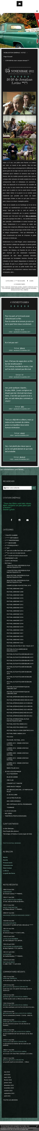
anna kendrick (16, 288)
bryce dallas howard (29, 288)
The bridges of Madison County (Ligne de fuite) (17, 834)
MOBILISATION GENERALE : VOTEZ (15, 52)
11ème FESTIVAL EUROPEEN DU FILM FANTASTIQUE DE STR (18, 571)
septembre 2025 (9, 1093)
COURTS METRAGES (11, 560)
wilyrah (22, 433)
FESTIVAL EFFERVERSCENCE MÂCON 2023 (20, 700)
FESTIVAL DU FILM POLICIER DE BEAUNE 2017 (19, 682)
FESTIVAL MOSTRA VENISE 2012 (17, 724)
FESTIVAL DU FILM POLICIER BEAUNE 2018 (20, 660)
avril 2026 (7, 1074)
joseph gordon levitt (30, 287)
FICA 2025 (10, 737)
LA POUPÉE (7, 954)
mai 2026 (7, 1072)
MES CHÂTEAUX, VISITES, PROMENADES (19, 804)
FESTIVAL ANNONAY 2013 (15, 607)
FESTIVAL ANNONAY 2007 (15, 588)
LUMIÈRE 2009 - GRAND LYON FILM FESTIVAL (17, 754)
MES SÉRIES (8, 813)
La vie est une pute (10, 811)
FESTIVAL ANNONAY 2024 (15, 639)
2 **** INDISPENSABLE (12, 540)
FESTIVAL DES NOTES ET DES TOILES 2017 (20, 646)
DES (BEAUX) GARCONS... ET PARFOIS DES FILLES (20, 790)
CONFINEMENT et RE (11, 558)
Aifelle (5, 978)
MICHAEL (6, 931)
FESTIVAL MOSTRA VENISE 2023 (17, 727)
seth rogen (6, 288)
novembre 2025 (9, 1088)
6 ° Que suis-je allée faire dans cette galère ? (18, 550)
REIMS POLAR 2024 (13, 768)
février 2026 (8, 1080)
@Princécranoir (7, 986)
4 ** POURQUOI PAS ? (12, 545)
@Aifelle (5, 996)
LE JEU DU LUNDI (12, 794)
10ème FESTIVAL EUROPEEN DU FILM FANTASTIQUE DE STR (18, 566)
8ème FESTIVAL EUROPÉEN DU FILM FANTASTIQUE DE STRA (18, 576)
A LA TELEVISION (12, 774)
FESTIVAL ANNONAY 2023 (15, 636)
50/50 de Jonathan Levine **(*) (19, 81)
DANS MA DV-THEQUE (14, 786)
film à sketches (31, 216)
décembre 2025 (9, 1085)
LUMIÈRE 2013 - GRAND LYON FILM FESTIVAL (17, 759)
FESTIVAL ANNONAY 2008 (15, 592)
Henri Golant (7, 868)
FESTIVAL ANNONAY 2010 (15, 598)
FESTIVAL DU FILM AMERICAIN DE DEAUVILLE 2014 (17, 650)
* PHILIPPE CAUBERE (11, 535)
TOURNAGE (10, 807)
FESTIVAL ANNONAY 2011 (15, 601)
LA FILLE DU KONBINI (10, 939)
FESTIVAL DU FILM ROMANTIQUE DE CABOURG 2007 (18, 687)
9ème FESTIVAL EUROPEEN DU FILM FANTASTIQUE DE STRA (18, 581)
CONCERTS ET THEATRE (14, 783)
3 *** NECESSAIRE (19, 281)
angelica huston (17, 290)
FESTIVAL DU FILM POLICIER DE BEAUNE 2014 (19, 667)
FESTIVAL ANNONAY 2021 (15, 633)
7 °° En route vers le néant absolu (15, 553)
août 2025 (7, 1096)
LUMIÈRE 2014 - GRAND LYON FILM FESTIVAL (17, 764)
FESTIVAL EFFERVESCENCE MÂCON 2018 (19, 712)
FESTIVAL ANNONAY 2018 (15, 623)
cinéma (25, 290)
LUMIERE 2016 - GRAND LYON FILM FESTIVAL (17, 749)
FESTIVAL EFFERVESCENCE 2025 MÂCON (19, 709)
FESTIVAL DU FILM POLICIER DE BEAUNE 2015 (19, 672)
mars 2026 (7, 1077)
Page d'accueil (8, 56)
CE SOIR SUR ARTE (9, 923)
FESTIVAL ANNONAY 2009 (15, 595)
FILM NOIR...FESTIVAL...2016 (15, 740)
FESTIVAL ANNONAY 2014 (15, 611)
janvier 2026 (8, 1082)
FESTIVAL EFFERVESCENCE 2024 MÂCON (19, 706)
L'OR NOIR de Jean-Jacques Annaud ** (17, 60)
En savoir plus (24, 1129)
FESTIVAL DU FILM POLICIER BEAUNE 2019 (20, 663)
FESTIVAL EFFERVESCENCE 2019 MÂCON (19, 703)
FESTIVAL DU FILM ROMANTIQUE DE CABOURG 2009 (18, 692)
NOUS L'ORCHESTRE (10, 907)
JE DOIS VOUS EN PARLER (13, 771)
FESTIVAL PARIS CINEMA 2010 (16, 733)
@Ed (22, 406)
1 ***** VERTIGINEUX (11, 538)
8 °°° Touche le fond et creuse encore (16, 555)
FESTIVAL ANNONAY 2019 (15, 627)
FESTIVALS (8, 563)
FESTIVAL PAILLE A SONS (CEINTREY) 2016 (20, 730)
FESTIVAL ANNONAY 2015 (15, 614)
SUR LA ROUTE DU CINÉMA (12, 899)
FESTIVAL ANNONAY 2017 (15, 620)
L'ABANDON (7, 892)
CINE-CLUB (10, 780)
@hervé (22, 348)
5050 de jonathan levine (13, 287)
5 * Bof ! (7, 548)
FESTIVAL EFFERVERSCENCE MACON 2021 (20, 697)
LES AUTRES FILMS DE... (14, 798)
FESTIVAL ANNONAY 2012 (15, 604)
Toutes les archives (10, 1100)
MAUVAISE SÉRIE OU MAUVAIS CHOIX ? (16, 915)
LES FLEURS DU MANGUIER (12, 946)
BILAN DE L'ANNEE (12, 777)
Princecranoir (7, 1031)
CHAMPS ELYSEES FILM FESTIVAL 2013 (19, 585)
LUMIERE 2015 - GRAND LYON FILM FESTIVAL (17, 744)
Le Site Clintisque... (8, 828)
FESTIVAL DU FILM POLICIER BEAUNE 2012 (20, 654)
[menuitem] (15, 53)
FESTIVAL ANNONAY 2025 (15, 642)
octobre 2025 (8, 1090)
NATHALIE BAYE (9, 962)
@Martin (5, 1005)
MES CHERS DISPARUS (14, 801)
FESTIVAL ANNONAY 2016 (15, 617)
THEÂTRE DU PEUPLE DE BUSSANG (16, 816)
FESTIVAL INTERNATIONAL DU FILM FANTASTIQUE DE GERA (18, 720)
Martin (5, 1051)
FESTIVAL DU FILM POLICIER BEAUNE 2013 (20, 657)
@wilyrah (22, 457)
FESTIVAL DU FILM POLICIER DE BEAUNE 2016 (19, 677)
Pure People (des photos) (11, 831)
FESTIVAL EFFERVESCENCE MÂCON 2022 (19, 716)
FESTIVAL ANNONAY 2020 (15, 630)
